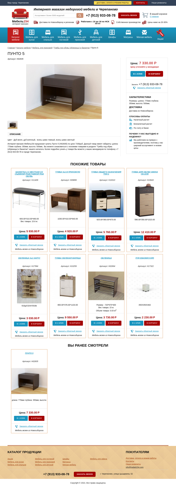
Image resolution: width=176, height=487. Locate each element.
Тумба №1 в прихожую (67, 172)
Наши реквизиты (159, 3)
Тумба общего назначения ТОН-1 (106, 173)
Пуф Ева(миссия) (144, 258)
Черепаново (23, 3)
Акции (160, 33)
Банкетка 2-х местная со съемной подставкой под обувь (29, 174)
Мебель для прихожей (80, 34)
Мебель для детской (96, 34)
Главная (11, 48)
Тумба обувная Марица (68, 258)
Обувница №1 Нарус (29, 258)
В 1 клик (137, 74)
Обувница (106, 258)
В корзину (154, 74)
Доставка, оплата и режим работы (113, 3)
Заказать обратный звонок (149, 88)
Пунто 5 (29, 353)
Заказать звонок (129, 15)
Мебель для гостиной (64, 34)
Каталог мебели (16, 34)
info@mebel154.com (135, 467)
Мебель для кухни (32, 34)
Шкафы (112, 32)
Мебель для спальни (48, 34)
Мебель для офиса (98, 459)
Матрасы (128, 32)
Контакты (140, 3)
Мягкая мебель (144, 32)
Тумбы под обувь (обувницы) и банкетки (72, 48)
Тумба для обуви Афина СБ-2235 (145, 173)
